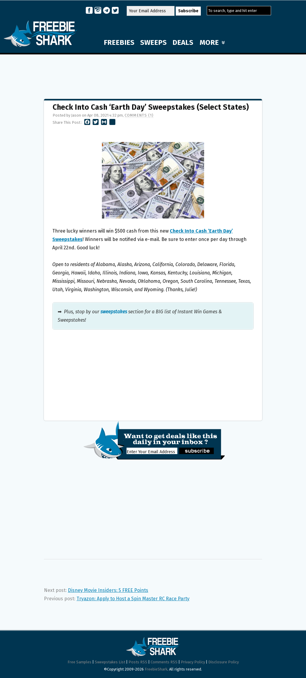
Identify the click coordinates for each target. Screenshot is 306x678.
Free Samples (79, 662)
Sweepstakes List (110, 662)
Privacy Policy (193, 662)
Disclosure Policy (223, 662)
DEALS (182, 42)
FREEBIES (119, 42)
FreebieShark (156, 669)
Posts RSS (137, 662)
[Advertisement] (153, 73)
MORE (212, 42)
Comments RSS (164, 662)
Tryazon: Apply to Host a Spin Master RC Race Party (132, 598)
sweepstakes (113, 311)
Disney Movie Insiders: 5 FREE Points (108, 590)
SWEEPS (153, 42)
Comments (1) (139, 115)
